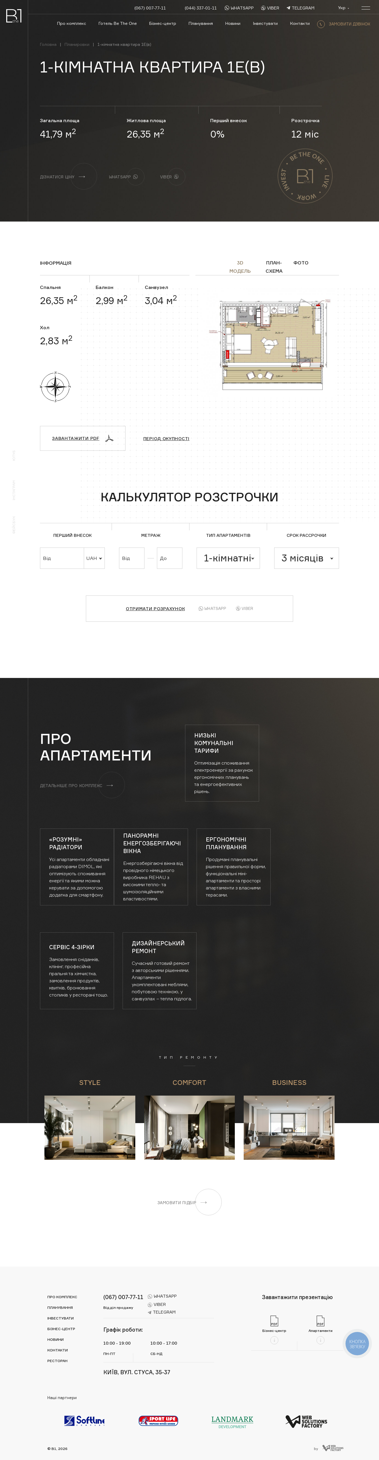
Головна (48, 44)
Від (47, 558)
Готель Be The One (118, 23)
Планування (201, 23)
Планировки (77, 44)
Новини (232, 23)
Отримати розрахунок (155, 608)
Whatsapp (212, 608)
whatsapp (239, 7)
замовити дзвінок (343, 24)
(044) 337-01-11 (201, 7)
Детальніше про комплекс (76, 785)
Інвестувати (265, 23)
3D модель (240, 263)
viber (270, 7)
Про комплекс (71, 23)
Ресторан (57, 1361)
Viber (244, 608)
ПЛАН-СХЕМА (274, 263)
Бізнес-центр (162, 23)
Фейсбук (14, 525)
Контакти (300, 23)
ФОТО (301, 263)
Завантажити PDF (82, 438)
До (163, 558)
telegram (300, 7)
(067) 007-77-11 (150, 7)
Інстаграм (14, 490)
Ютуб (14, 455)
